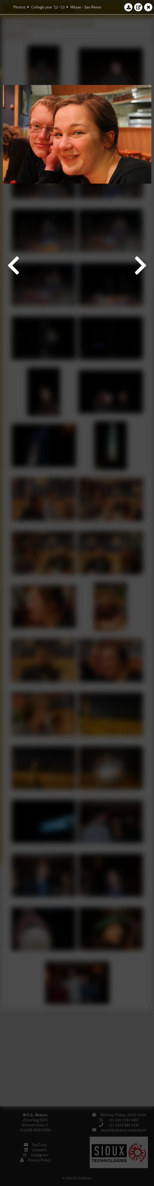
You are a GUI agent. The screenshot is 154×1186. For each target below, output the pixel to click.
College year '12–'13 (48, 7)
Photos (19, 7)
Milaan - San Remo (85, 7)
